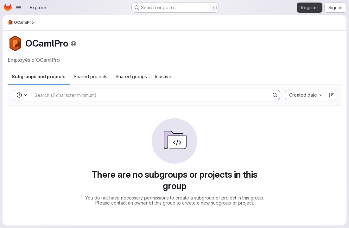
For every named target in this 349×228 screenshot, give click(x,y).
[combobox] (305, 95)
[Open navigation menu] (19, 8)
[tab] (39, 77)
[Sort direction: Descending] (331, 95)
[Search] (147, 95)
